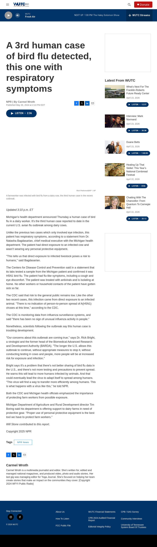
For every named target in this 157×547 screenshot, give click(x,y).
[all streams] (139, 15)
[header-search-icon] (129, 4)
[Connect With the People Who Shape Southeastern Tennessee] (128, 252)
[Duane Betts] (115, 147)
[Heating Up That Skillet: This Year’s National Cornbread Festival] (115, 169)
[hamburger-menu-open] (7, 5)
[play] (8, 15)
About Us (60, 512)
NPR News (23, 442)
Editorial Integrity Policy (99, 527)
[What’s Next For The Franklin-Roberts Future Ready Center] (115, 91)
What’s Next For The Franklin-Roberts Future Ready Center (137, 90)
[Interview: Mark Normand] (115, 121)
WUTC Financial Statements (101, 512)
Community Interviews (131, 519)
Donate (144, 4)
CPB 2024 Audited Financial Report (101, 519)
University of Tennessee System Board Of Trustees (133, 526)
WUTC (15, 524)
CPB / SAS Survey (130, 512)
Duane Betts (133, 142)
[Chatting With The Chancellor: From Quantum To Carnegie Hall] (115, 202)
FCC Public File (63, 526)
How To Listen (62, 519)
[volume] (17, 15)
